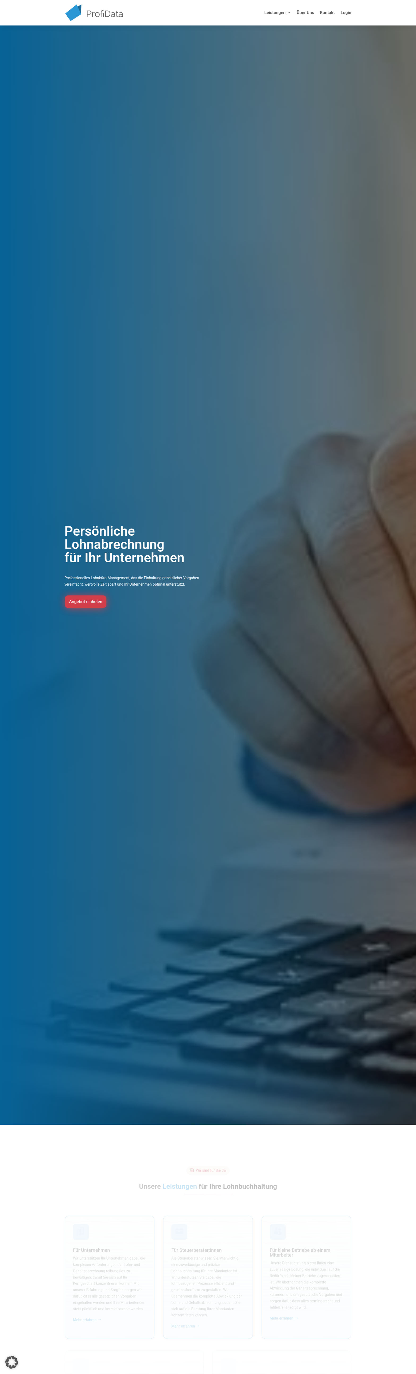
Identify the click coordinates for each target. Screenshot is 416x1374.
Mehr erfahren (85, 1322)
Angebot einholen (90, 601)
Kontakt (327, 12)
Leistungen (274, 12)
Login (346, 12)
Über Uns (305, 12)
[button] (11, 1362)
